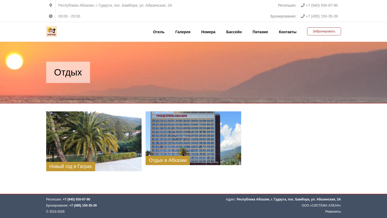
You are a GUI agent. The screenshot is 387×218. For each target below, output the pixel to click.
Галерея (182, 32)
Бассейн (234, 32)
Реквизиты (333, 211)
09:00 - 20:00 (69, 16)
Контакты (287, 32)
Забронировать (324, 31)
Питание (260, 32)
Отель (158, 32)
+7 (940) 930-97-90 (319, 5)
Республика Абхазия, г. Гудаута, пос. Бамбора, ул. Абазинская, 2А (115, 5)
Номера (208, 32)
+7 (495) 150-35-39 (319, 16)
